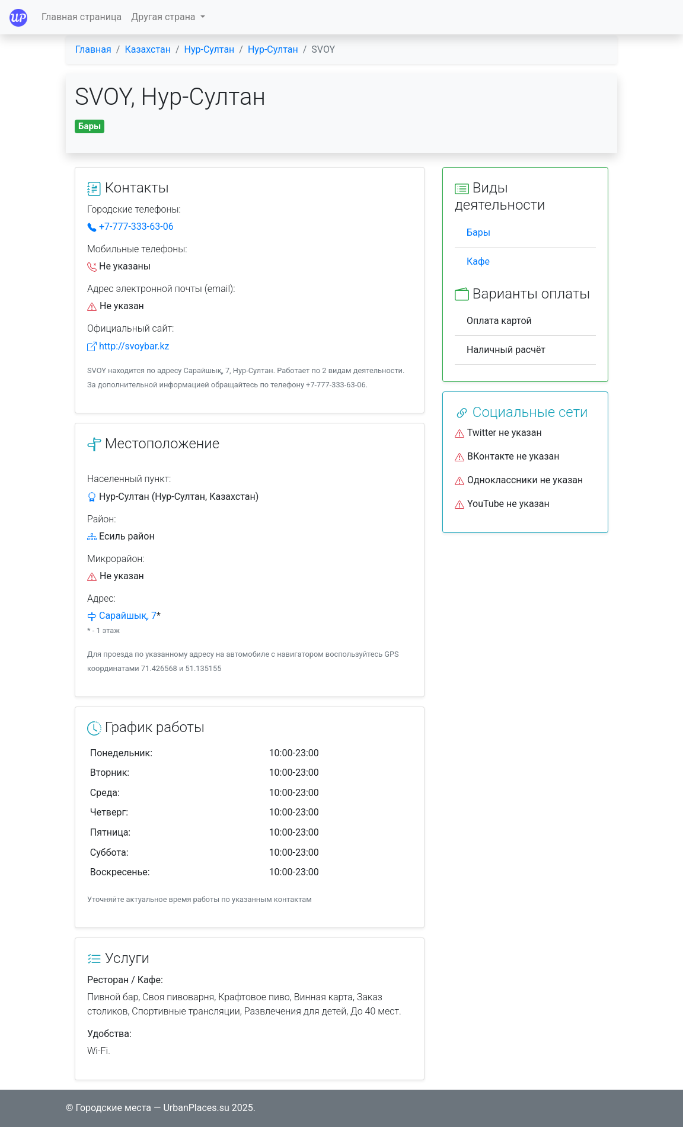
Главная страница (82, 17)
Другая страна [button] (164, 17)
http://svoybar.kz (128, 346)
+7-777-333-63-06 (130, 226)
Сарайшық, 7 (128, 615)
